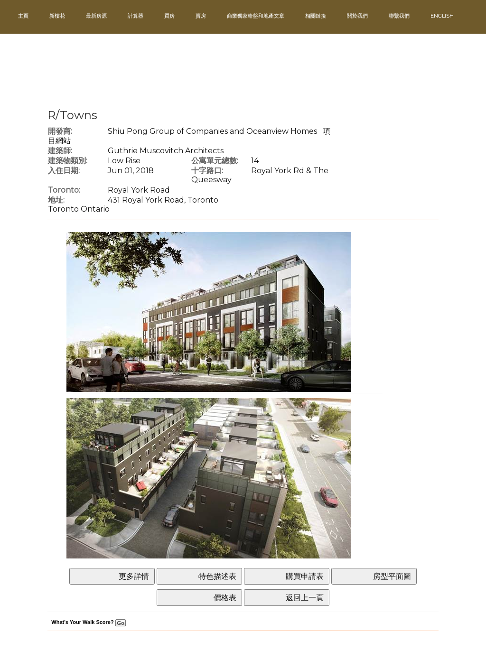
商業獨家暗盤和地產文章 (255, 15)
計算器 (135, 15)
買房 (169, 15)
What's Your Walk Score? (88, 622)
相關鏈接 (315, 15)
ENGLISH (442, 15)
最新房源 (96, 15)
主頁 (23, 15)
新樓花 (57, 15)
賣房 (201, 15)
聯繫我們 (399, 15)
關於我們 (357, 15)
